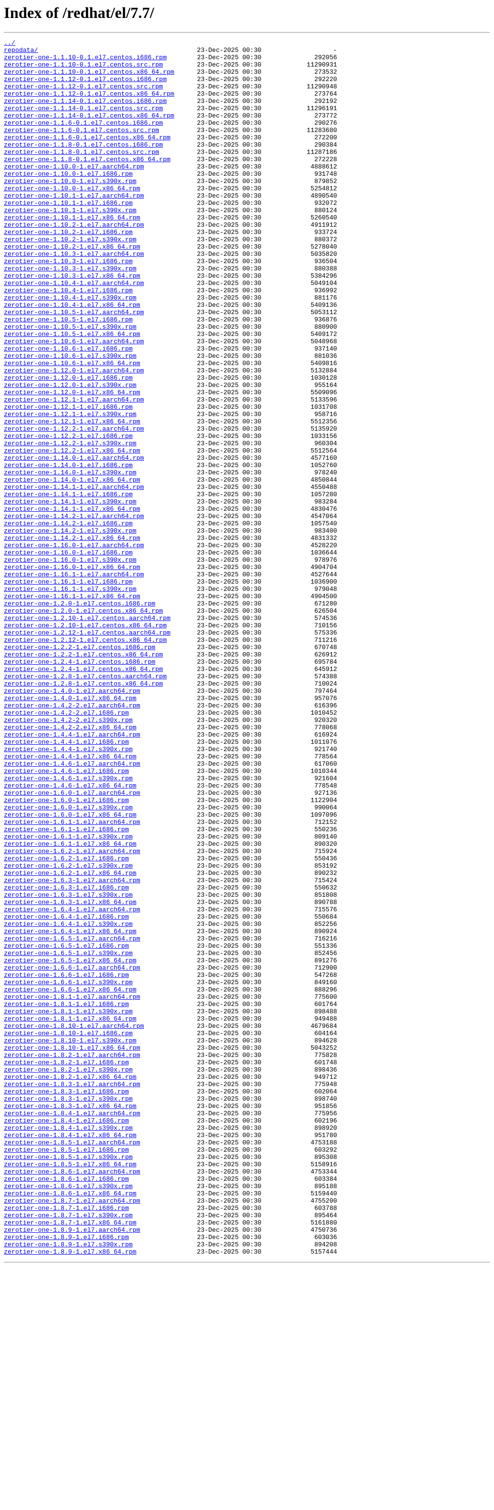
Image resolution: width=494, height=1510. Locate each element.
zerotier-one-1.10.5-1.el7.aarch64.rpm (74, 367)
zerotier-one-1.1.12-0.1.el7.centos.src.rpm (83, 96)
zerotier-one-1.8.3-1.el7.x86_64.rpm (70, 1319)
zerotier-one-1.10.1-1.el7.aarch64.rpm (74, 227)
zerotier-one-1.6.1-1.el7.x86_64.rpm (70, 1005)
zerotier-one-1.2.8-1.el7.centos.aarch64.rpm (85, 804)
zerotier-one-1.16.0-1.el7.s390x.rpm (70, 664)
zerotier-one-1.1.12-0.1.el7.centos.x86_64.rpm (89, 105)
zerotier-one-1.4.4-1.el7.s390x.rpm (68, 891)
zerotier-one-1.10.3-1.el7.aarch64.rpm (74, 297)
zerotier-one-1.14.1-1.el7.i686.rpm (68, 585)
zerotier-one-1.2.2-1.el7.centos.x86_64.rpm (83, 777)
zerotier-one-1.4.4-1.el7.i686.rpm (66, 882)
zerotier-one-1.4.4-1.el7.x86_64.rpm (70, 900)
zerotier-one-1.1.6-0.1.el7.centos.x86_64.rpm (87, 157)
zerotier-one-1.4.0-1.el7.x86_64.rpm (70, 830)
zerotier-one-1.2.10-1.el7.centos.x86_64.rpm (85, 742)
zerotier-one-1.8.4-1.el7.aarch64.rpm (72, 1328)
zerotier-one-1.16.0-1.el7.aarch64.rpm (74, 646)
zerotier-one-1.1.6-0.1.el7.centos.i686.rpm (83, 139)
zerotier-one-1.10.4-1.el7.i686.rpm (68, 340)
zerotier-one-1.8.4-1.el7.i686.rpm (66, 1337)
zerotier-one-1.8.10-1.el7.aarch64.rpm (74, 1223)
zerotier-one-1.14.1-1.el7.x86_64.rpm (72, 603)
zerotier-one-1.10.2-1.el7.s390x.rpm (70, 279)
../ (9, 43)
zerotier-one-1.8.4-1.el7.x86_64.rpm (70, 1354)
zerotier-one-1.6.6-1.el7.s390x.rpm (68, 1171)
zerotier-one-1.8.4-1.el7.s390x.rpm (68, 1346)
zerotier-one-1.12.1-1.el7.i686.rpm (68, 480)
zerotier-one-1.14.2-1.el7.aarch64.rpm (74, 611)
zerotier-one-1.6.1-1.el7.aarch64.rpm (72, 978)
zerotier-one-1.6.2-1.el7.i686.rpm (66, 1022)
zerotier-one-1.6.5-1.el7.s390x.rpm (68, 1136)
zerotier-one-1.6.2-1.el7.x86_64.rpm (70, 1040)
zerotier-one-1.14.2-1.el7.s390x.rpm (70, 629)
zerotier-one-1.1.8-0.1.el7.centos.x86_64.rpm (87, 183)
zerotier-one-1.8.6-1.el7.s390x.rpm (68, 1415)
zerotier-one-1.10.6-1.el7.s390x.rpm (70, 419)
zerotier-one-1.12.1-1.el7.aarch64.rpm (74, 472)
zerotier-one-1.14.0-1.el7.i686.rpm (68, 550)
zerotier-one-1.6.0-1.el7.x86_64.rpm (70, 970)
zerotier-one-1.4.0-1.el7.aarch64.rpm (72, 821)
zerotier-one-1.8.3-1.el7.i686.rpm (66, 1302)
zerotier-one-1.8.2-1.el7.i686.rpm (66, 1267)
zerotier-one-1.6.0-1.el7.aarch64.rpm (72, 944)
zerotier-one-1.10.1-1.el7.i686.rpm (68, 236)
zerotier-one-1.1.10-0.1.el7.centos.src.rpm (83, 70)
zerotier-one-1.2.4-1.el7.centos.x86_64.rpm (83, 795)
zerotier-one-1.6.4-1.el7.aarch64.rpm (72, 1083)
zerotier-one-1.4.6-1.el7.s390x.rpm (68, 926)
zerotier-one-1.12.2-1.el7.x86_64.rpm (72, 533)
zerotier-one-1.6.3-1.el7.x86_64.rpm (70, 1075)
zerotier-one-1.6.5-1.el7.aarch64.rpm (72, 1118)
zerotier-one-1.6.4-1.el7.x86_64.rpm (70, 1110)
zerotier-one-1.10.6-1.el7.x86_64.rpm (72, 428)
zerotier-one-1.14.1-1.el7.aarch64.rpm (74, 576)
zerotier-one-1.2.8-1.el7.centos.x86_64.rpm (83, 812)
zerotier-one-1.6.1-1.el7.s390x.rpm (68, 996)
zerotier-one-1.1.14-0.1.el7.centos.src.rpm (83, 122)
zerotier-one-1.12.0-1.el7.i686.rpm (68, 445)
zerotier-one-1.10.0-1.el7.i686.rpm (68, 201)
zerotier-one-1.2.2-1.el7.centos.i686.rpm (79, 769)
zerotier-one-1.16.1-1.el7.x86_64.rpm (72, 708)
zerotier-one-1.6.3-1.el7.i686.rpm (66, 1057)
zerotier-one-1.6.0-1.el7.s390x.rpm (68, 961)
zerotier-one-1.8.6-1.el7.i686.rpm (66, 1407)
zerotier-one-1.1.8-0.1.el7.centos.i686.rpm (83, 166)
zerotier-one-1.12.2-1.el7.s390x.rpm (70, 524)
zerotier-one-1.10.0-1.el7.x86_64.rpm (72, 218)
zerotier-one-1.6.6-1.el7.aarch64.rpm (72, 1153)
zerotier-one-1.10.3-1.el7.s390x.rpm (70, 314)
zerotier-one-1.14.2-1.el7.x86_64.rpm (72, 638)
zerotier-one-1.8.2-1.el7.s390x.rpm (68, 1276)
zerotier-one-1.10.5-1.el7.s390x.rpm (70, 384)
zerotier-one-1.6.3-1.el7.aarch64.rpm (72, 1048)
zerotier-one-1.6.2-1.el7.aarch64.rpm (72, 1013)
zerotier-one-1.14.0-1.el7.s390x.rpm (70, 559)
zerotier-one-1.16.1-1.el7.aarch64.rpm (74, 681)
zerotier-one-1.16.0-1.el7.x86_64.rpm (72, 673)
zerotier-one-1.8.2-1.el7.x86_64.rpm (70, 1284)
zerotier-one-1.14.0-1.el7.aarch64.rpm (74, 541)
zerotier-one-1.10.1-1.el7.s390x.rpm (70, 244)
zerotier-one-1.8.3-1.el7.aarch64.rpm (72, 1293)
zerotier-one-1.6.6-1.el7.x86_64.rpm (70, 1179)
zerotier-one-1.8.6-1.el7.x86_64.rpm (70, 1424)
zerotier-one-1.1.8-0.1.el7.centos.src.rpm (81, 174)
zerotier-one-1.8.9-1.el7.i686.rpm (66, 1477)
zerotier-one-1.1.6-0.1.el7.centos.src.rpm (81, 148)
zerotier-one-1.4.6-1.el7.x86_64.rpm (70, 935)
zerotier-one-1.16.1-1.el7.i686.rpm (68, 690)
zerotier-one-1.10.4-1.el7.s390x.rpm (70, 349)
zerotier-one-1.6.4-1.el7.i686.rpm (66, 1092)
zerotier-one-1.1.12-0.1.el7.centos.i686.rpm (85, 87)
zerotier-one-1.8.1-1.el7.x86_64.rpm (70, 1214)
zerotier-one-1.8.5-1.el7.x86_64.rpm (70, 1389)
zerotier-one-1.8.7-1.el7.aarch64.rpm (72, 1433)
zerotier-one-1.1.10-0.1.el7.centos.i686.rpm (85, 61)
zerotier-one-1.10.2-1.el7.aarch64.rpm (74, 262)
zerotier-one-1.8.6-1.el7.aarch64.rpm (72, 1398)
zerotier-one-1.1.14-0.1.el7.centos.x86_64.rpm (89, 131)
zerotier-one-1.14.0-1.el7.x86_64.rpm (72, 568)
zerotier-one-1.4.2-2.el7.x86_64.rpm (70, 865)
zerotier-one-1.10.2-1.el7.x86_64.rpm (72, 288)
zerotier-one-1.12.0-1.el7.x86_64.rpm (72, 463)
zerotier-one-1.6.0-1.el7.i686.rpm (66, 952)
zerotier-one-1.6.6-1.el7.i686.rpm (66, 1162)
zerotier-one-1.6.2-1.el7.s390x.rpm (68, 1031)
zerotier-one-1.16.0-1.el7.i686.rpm (68, 655)
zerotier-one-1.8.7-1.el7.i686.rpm (66, 1442)
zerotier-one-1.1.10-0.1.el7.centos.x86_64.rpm (89, 78)
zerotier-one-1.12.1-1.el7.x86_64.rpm (72, 498)
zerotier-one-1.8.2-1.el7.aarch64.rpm (72, 1258)
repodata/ (21, 52)
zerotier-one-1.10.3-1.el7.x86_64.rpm (72, 323)
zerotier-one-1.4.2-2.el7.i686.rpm (66, 847)
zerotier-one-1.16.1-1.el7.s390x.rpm (70, 699)
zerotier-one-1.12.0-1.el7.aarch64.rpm (74, 437)
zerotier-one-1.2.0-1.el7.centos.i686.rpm (79, 716)
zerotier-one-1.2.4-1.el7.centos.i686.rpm (79, 786)
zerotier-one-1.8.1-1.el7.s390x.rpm (68, 1206)
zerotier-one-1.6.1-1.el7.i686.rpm (66, 987)
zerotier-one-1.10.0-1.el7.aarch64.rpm (74, 192)
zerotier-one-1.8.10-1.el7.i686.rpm (68, 1232)
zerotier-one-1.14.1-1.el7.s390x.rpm (70, 594)
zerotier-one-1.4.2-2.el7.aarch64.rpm (72, 839)
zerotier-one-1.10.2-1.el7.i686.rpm (68, 271)
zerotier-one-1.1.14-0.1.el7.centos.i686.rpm (85, 113)
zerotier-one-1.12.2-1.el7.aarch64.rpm (74, 507)
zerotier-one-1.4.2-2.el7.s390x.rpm (68, 856)
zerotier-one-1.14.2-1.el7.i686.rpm (68, 620)
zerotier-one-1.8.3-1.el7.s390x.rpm (68, 1311)
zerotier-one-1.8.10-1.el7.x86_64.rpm (72, 1249)
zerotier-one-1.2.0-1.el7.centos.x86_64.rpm (83, 725)
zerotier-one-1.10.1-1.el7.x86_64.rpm (72, 253)
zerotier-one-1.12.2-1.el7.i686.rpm (68, 515)
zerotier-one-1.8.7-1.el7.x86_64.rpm (70, 1459)
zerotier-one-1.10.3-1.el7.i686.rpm (68, 306)
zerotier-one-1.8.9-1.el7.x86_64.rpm (70, 1494)
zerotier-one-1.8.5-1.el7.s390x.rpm (68, 1380)
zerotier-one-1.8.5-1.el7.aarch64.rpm (72, 1363)
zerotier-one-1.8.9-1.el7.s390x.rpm (68, 1485)
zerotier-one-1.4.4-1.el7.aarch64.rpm (72, 874)
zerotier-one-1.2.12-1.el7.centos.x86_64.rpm (85, 760)
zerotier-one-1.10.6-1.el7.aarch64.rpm (74, 402)
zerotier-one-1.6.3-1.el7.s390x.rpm (68, 1066)
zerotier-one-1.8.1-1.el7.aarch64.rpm (72, 1188)
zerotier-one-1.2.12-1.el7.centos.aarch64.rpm (87, 751)
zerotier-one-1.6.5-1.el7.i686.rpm (66, 1127)
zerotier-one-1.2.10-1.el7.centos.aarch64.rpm (87, 734)
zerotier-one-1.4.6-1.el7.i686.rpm (66, 917)
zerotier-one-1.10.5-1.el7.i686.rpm (68, 375)
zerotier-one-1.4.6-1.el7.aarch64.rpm (72, 909)
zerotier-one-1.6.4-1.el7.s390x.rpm (68, 1101)
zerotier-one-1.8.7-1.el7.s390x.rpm (68, 1450)
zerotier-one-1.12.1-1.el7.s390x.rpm (70, 489)
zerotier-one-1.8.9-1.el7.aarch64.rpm (72, 1468)
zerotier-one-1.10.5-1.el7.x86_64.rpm (72, 393)
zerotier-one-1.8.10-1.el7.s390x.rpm (70, 1241)
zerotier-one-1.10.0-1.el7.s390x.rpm (70, 209)
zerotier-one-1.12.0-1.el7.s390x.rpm (70, 454)
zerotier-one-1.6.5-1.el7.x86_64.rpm (70, 1145)
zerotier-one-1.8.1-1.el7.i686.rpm (66, 1197)
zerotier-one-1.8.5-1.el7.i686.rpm (66, 1372)
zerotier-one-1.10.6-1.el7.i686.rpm (68, 410)
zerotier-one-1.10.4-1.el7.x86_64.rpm (72, 358)
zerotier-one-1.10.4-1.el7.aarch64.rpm (74, 332)
